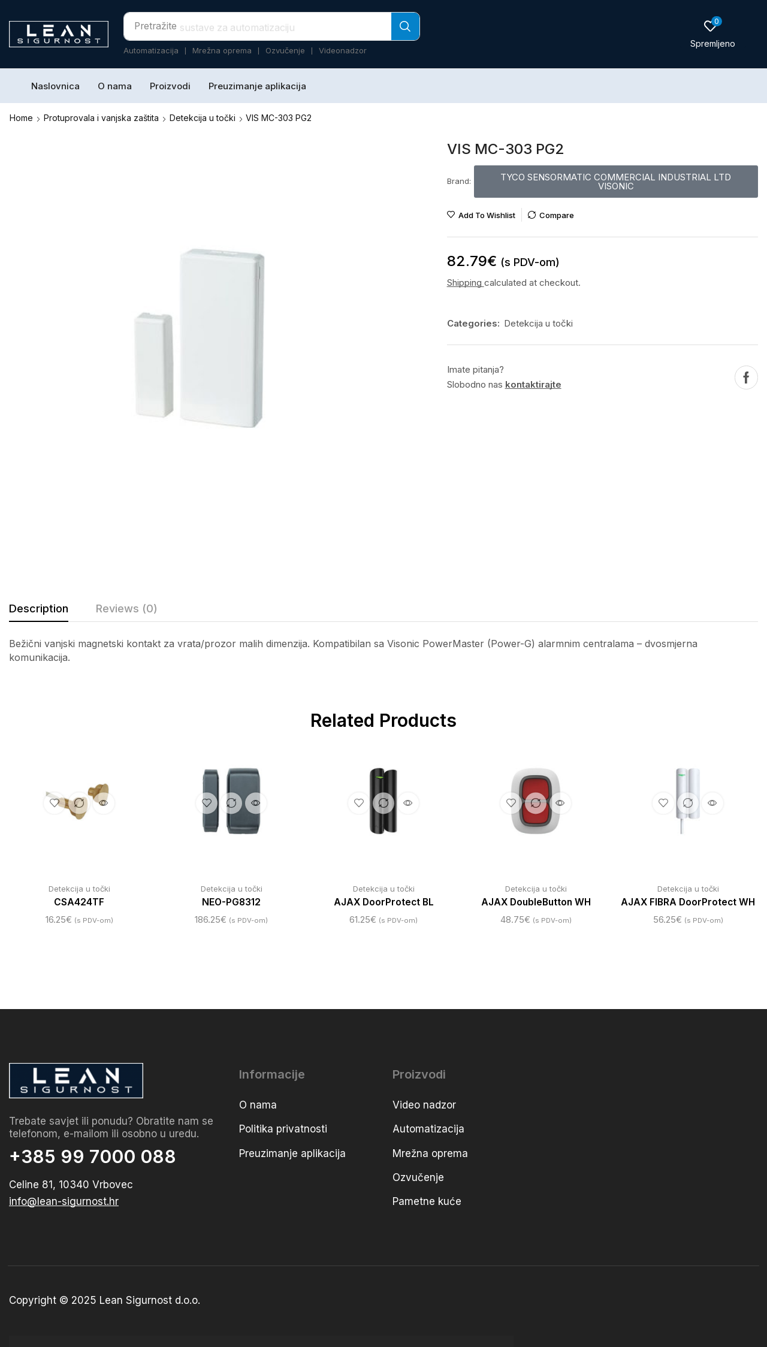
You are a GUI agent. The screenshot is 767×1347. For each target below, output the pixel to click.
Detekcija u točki (202, 117)
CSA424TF (79, 901)
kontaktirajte (533, 383)
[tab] (38, 611)
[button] (713, 34)
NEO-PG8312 (231, 901)
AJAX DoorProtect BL (384, 901)
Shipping (465, 282)
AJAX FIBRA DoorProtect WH (688, 901)
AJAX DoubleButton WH (536, 901)
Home (21, 117)
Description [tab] (38, 608)
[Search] (405, 26)
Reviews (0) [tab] (127, 608)
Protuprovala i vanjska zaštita (101, 117)
